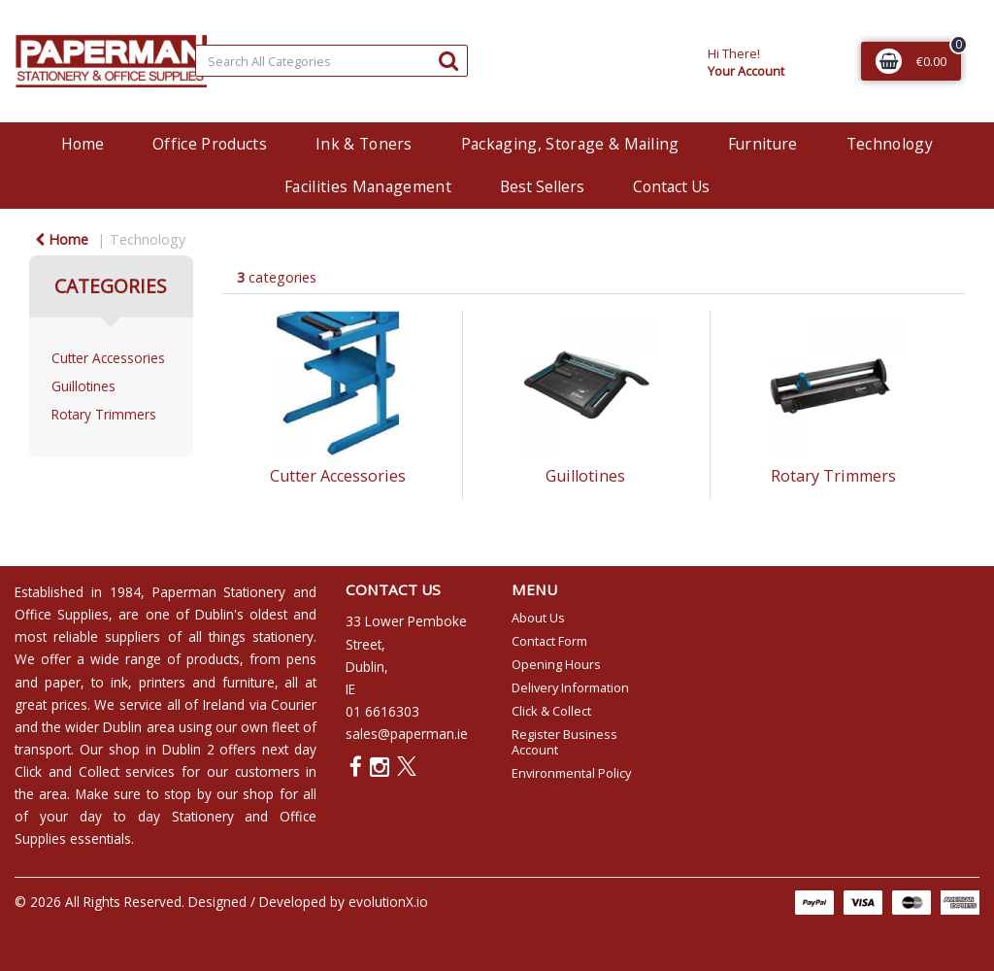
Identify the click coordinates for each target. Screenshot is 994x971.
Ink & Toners (364, 143)
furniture (248, 682)
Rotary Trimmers (103, 414)
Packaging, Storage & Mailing (570, 143)
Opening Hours (556, 664)
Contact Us (671, 186)
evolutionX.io (388, 901)
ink (119, 682)
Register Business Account (564, 741)
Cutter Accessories (108, 358)
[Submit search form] (448, 60)
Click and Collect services (95, 771)
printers (162, 682)
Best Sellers (542, 186)
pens (301, 659)
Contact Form (549, 641)
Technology (889, 143)
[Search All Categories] (331, 61)
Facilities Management (367, 186)
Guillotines (83, 386)
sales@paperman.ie (407, 733)
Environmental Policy (571, 773)
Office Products (209, 143)
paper (63, 682)
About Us (538, 617)
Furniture (763, 143)
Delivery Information (570, 687)
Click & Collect (551, 711)
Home (82, 143)
